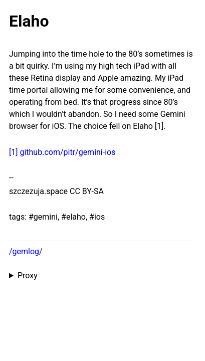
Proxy (28, 275)
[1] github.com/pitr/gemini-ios (62, 152)
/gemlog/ (26, 251)
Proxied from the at (102, 276)
